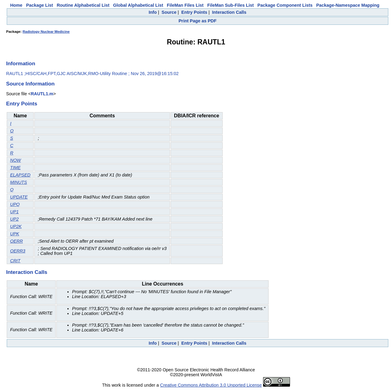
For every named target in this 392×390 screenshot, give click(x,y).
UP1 (14, 211)
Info (152, 12)
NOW (15, 160)
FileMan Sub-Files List (230, 5)
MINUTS (18, 182)
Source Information (30, 84)
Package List (39, 5)
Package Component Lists (285, 5)
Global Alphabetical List (138, 5)
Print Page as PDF (198, 20)
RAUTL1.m (42, 93)
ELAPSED (20, 174)
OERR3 (17, 250)
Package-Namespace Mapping (347, 5)
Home (16, 5)
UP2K (16, 226)
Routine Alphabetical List (83, 5)
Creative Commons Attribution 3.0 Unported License (211, 385)
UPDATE (19, 197)
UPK (14, 233)
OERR (16, 241)
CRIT (15, 260)
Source (169, 12)
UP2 (14, 219)
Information (20, 63)
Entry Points (194, 12)
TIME (15, 167)
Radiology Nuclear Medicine (46, 31)
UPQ (15, 204)
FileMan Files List (185, 5)
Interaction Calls (229, 12)
